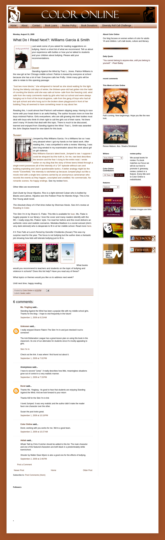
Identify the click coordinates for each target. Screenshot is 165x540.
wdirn (28, 293)
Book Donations (89, 25)
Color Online (26, 424)
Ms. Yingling (26, 307)
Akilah (23, 440)
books (23, 293)
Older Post (87, 470)
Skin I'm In (25, 349)
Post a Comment (24, 464)
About (24, 25)
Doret (22, 386)
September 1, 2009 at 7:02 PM (33, 358)
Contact (36, 25)
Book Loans (51, 25)
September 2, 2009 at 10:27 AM (34, 432)
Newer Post (19, 470)
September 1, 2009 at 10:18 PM (34, 415)
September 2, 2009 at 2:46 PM (33, 459)
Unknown (24, 326)
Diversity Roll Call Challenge (116, 25)
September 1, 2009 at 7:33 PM (33, 377)
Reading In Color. (21, 208)
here (65, 181)
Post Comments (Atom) (35, 475)
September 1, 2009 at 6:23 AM (33, 317)
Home (13, 25)
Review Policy (69, 25)
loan (73, 214)
